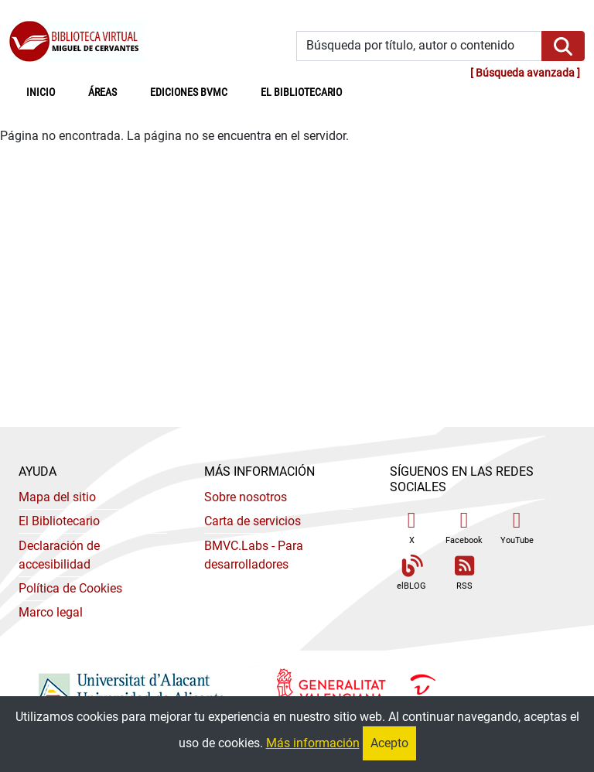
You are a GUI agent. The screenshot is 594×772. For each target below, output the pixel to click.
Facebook (464, 527)
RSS (464, 573)
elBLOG (411, 573)
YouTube (517, 527)
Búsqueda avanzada (525, 73)
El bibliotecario (301, 92)
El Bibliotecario (59, 521)
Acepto (389, 743)
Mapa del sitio (57, 497)
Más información (313, 743)
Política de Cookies (70, 588)
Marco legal (51, 612)
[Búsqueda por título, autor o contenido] (419, 46)
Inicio (49, 91)
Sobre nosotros (245, 497)
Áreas (102, 92)
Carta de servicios (252, 521)
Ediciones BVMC (188, 92)
